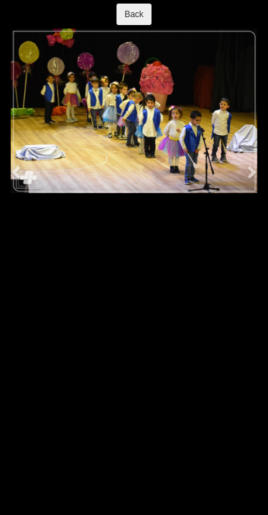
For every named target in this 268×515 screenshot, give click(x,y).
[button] (17, 172)
